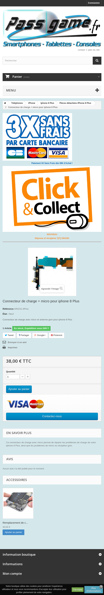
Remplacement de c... (15, 522)
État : (5, 314)
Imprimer (13, 347)
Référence (8, 309)
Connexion (94, 3)
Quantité (10, 371)
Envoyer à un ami (17, 342)
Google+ (40, 335)
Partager (24, 335)
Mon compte (12, 573)
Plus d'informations (93, 589)
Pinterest (56, 335)
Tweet (9, 335)
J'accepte (77, 589)
